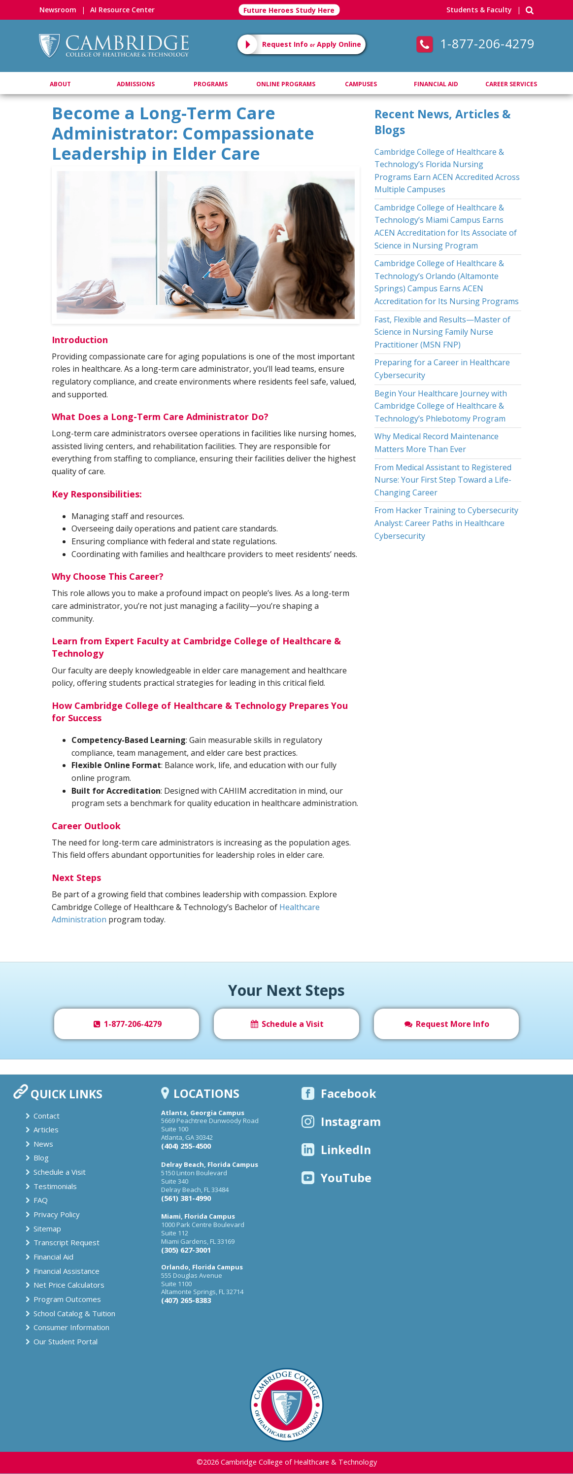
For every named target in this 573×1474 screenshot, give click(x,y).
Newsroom (57, 9)
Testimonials (55, 1186)
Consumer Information (71, 1327)
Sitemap (47, 1228)
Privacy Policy (57, 1214)
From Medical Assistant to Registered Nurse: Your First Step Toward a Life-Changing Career (442, 480)
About (60, 84)
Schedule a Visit (286, 1023)
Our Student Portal (66, 1341)
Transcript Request (67, 1242)
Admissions (136, 84)
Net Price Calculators (69, 1285)
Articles (46, 1129)
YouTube (336, 1178)
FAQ (41, 1200)
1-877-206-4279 (475, 43)
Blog (41, 1157)
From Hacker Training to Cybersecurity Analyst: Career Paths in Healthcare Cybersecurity (446, 523)
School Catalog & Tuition (74, 1313)
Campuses (361, 84)
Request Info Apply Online (311, 44)
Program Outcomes (67, 1299)
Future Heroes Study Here (289, 10)
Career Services (511, 84)
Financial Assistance (67, 1271)
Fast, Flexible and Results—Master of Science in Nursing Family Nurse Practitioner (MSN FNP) (442, 332)
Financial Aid (436, 84)
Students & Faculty (479, 9)
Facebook (339, 1093)
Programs (211, 84)
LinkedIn (336, 1150)
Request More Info (446, 1023)
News (43, 1144)
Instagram (341, 1121)
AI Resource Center (122, 9)
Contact (47, 1116)
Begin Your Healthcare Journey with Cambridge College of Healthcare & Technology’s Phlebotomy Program (440, 406)
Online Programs (285, 84)
